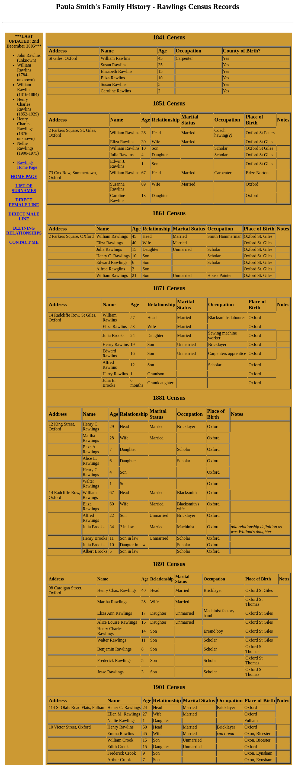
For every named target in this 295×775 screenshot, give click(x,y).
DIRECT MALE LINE (23, 216)
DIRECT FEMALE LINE (24, 202)
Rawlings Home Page (27, 165)
